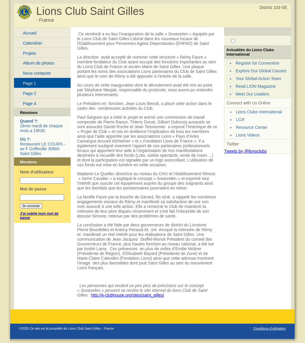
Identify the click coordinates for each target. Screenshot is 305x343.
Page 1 (29, 83)
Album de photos (38, 63)
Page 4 (29, 103)
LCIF (240, 119)
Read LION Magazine (256, 86)
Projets (29, 53)
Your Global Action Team (258, 78)
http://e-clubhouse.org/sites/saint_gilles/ (127, 295)
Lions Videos (248, 135)
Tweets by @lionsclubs (245, 151)
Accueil (29, 33)
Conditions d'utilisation (269, 328)
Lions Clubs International (259, 111)
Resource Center (251, 127)
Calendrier (32, 43)
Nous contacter (37, 73)
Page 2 (29, 93)
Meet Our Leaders (252, 94)
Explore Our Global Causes (261, 70)
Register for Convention (257, 63)
